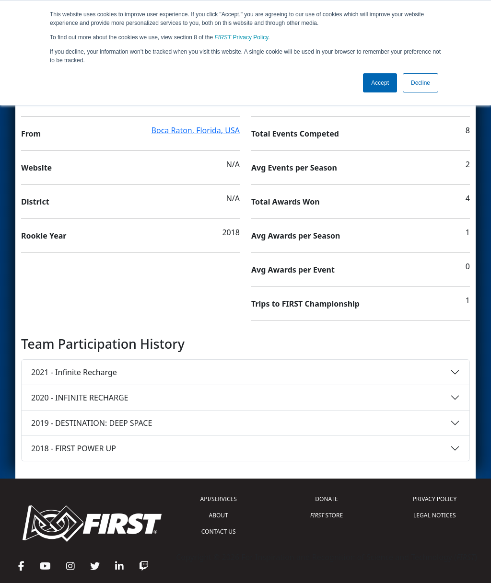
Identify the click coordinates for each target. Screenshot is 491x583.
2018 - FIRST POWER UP (73, 448)
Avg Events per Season (294, 167)
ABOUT (218, 515)
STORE (326, 515)
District (35, 201)
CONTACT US (218, 531)
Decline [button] (420, 83)
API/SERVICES (218, 499)
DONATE (326, 499)
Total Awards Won (285, 201)
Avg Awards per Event (293, 269)
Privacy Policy (242, 37)
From (31, 133)
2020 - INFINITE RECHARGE (79, 397)
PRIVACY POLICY (434, 499)
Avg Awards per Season (295, 235)
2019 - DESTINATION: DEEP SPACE (91, 423)
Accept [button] (380, 83)
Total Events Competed (295, 133)
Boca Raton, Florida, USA (196, 130)
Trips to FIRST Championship (305, 303)
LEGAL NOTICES (434, 515)
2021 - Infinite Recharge (74, 372)
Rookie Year (43, 235)
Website (36, 167)
